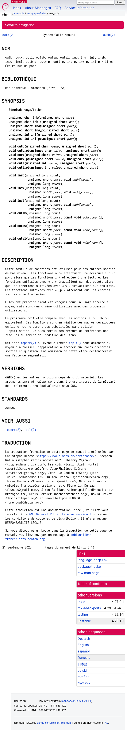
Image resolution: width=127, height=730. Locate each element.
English (83, 645)
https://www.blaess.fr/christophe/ (66, 456)
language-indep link (92, 560)
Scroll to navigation (20, 25)
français (84, 658)
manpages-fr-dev (36, 13)
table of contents (92, 584)
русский (84, 683)
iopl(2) (75, 343)
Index (17, 8)
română (83, 677)
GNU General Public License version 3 (60, 514)
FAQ (58, 8)
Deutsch (84, 639)
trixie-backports (89, 608)
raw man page (88, 573)
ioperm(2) (28, 343)
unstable (19, 13)
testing (83, 615)
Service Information (79, 8)
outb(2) (8, 35)
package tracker (90, 567)
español (84, 651)
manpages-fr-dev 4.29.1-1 (76, 701)
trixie (81, 602)
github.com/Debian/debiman (54, 722)
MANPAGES (19, 1)
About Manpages (38, 8)
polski (82, 671)
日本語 (83, 664)
